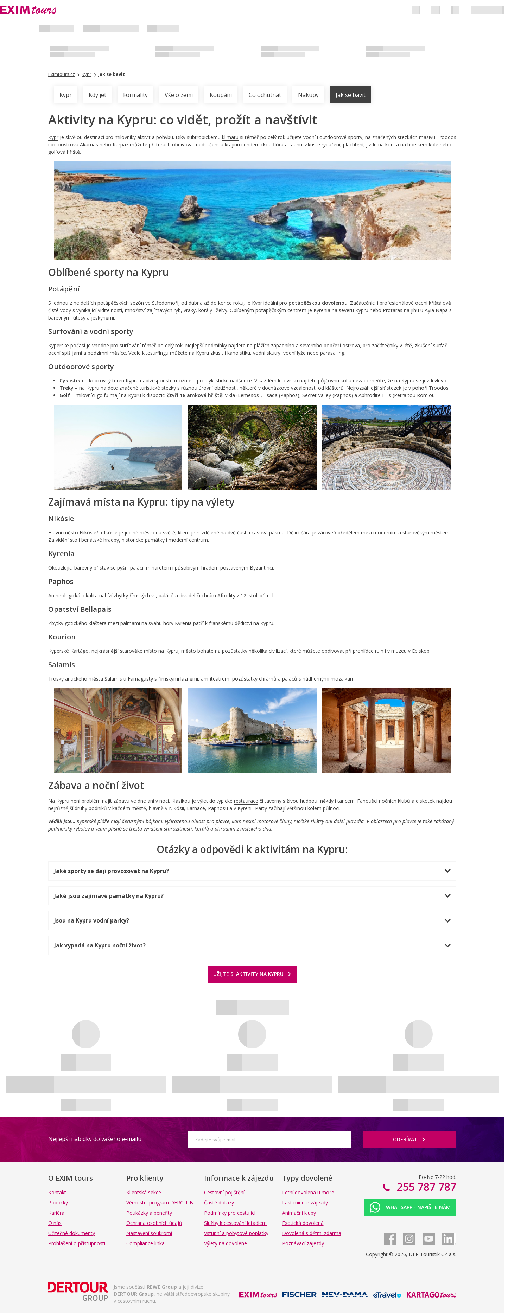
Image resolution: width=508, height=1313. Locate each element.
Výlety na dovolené (225, 1243)
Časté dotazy (219, 1202)
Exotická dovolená (303, 1223)
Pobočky (58, 1202)
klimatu (230, 137)
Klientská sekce (143, 1192)
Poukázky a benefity (149, 1212)
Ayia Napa (436, 310)
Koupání (221, 95)
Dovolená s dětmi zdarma (311, 1233)
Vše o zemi (179, 95)
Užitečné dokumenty (71, 1233)
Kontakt (57, 1192)
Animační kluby (299, 1212)
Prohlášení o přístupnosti (76, 1243)
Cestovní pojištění (224, 1192)
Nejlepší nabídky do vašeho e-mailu (94, 1139)
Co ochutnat (265, 95)
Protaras (392, 310)
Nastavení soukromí (149, 1233)
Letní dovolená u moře (308, 1192)
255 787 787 (425, 1187)
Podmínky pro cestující (229, 1212)
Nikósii (176, 808)
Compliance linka (145, 1243)
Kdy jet (97, 95)
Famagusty (140, 678)
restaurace (246, 800)
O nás (55, 1223)
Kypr (65, 95)
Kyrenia (321, 310)
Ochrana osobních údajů (154, 1223)
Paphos (289, 395)
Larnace (196, 808)
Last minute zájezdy (305, 1202)
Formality (135, 95)
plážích (261, 345)
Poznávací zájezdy (303, 1243)
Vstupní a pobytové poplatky (236, 1233)
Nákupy (308, 95)
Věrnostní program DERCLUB (159, 1202)
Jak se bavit (351, 95)
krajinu (232, 144)
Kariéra (56, 1212)
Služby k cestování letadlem (235, 1223)
